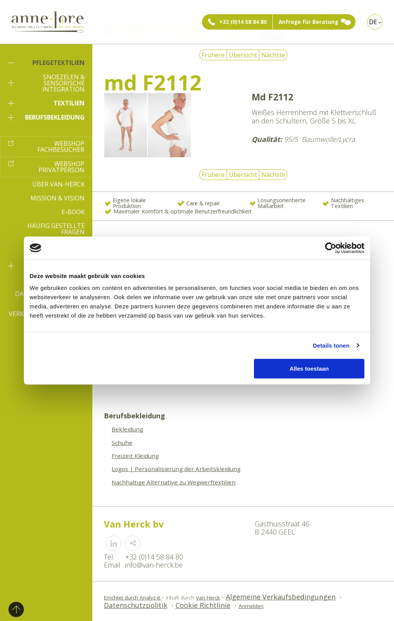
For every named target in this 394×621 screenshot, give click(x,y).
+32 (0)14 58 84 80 (243, 21)
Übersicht (243, 55)
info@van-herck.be (154, 564)
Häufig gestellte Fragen (56, 228)
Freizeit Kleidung (135, 455)
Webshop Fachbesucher (60, 146)
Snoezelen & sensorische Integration (46, 83)
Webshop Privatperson (61, 167)
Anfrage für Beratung (308, 21)
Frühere (213, 55)
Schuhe (122, 442)
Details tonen (331, 345)
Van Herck (208, 597)
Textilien (46, 103)
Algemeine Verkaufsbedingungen (281, 596)
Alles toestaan (309, 368)
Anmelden (251, 606)
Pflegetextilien (46, 62)
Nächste (273, 55)
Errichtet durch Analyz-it (133, 597)
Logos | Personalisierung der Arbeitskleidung (176, 468)
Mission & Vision (57, 198)
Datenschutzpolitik (135, 605)
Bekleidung (127, 429)
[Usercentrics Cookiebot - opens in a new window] (330, 248)
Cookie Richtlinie (202, 605)
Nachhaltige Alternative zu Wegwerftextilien (173, 482)
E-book (73, 212)
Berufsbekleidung (46, 117)
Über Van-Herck (58, 184)
